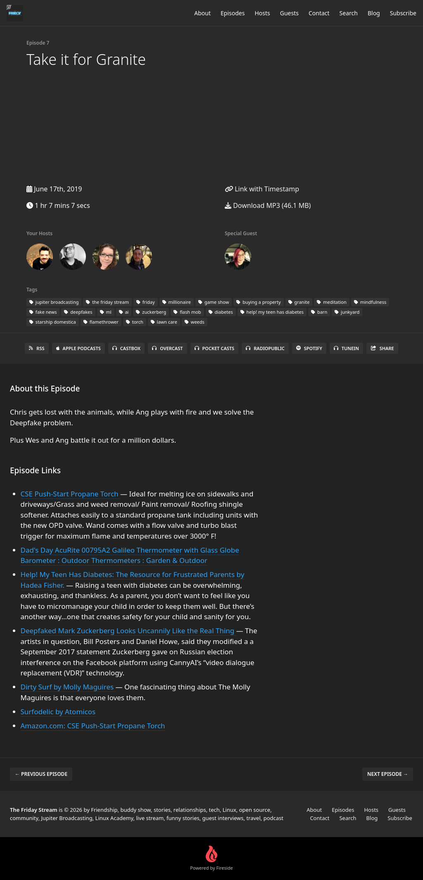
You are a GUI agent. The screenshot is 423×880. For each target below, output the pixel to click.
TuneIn (346, 348)
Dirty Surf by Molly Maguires (68, 687)
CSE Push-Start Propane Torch (71, 493)
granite (299, 302)
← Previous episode (41, 773)
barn (319, 312)
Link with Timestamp (262, 188)
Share (382, 348)
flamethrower (101, 322)
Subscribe (403, 13)
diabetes (221, 312)
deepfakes (78, 312)
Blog (374, 13)
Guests (289, 13)
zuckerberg (151, 312)
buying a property (258, 302)
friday (145, 302)
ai (124, 312)
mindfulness (370, 302)
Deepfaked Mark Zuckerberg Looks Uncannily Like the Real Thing (128, 630)
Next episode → (387, 773)
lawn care (164, 322)
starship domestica (52, 322)
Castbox (126, 348)
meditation (331, 302)
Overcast (167, 348)
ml (106, 312)
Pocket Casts (215, 348)
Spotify (309, 348)
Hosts (262, 13)
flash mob (187, 312)
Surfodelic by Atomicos (58, 711)
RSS (36, 348)
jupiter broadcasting (53, 302)
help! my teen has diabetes (272, 312)
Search (349, 13)
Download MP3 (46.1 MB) (268, 205)
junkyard (347, 312)
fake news (43, 312)
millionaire (176, 302)
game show (213, 302)
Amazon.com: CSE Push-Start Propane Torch (93, 725)
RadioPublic (265, 348)
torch (134, 322)
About (202, 13)
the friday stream (107, 302)
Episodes (233, 13)
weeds (194, 322)
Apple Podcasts (78, 348)
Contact (319, 13)
